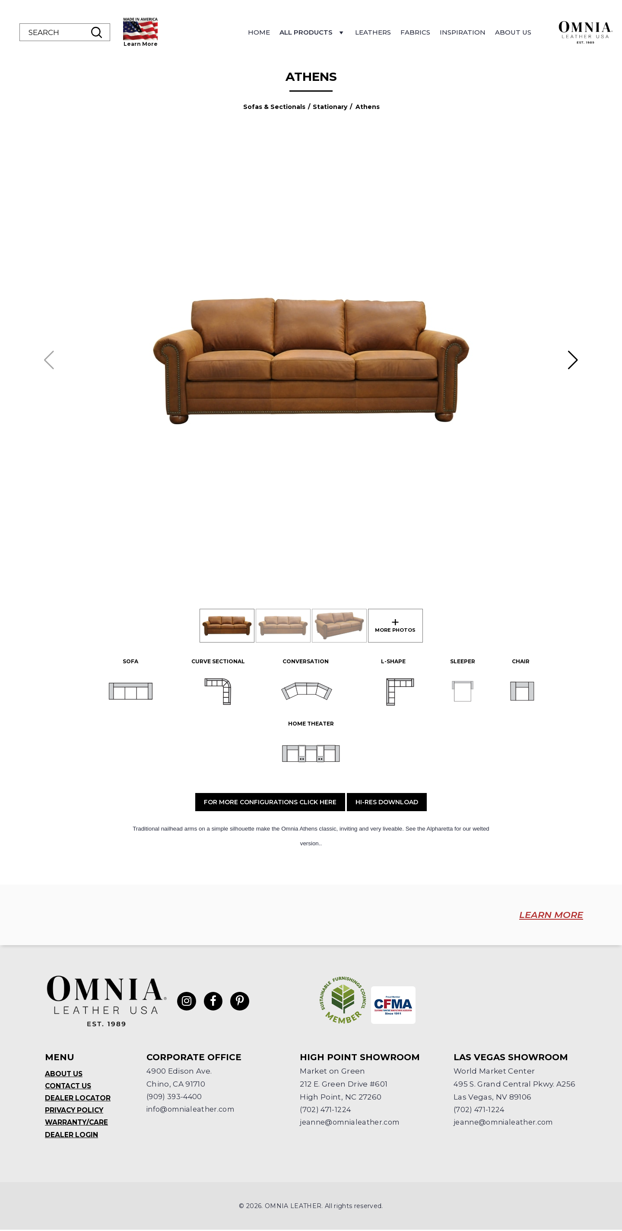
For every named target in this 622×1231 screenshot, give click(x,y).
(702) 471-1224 (326, 1109)
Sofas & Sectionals (274, 107)
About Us (569, 32)
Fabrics (471, 32)
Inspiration (519, 32)
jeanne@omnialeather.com (353, 1122)
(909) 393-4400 (175, 1096)
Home (315, 32)
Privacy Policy (75, 1110)
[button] (573, 360)
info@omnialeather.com (193, 1109)
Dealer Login (72, 1136)
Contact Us (69, 1085)
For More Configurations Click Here (270, 802)
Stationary (330, 107)
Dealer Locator (78, 1098)
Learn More (197, 44)
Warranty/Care (77, 1123)
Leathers (429, 32)
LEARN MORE (544, 915)
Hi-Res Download (386, 802)
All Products (369, 34)
